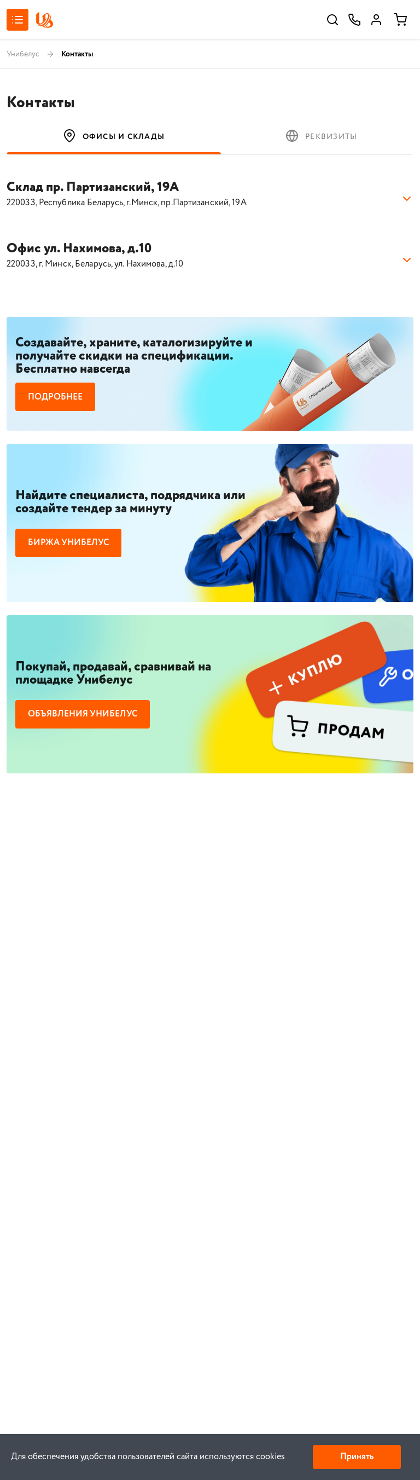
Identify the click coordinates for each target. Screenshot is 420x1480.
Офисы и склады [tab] (114, 135)
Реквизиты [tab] (321, 135)
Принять (357, 1456)
